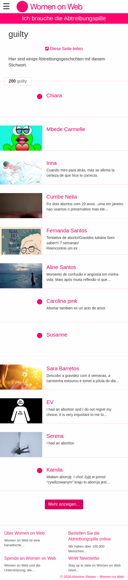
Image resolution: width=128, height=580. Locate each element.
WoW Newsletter (84, 558)
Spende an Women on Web (30, 558)
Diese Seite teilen (64, 48)
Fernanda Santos (66, 230)
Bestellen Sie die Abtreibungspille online (89, 536)
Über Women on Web (24, 533)
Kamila (54, 470)
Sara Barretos (62, 368)
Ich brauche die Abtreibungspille (64, 18)
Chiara (54, 95)
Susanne (56, 335)
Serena (55, 436)
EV (50, 402)
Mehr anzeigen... (64, 504)
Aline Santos (61, 267)
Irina (51, 163)
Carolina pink (61, 301)
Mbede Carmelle (65, 129)
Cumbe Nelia (61, 197)
